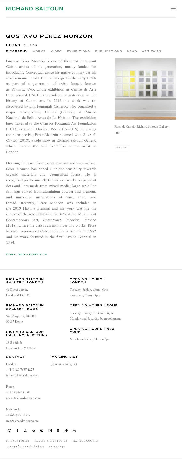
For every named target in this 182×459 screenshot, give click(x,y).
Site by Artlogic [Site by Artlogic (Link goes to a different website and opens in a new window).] (56, 447)
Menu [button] (173, 9)
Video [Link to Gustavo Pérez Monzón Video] (56, 51)
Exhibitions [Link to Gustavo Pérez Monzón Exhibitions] (78, 51)
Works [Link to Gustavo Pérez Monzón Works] (39, 51)
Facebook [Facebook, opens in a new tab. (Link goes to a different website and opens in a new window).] (17, 431)
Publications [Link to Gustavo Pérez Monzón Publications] (108, 51)
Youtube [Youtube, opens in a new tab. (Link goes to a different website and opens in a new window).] (25, 431)
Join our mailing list (64, 364)
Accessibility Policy (51, 441)
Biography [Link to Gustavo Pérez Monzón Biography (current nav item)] (17, 51)
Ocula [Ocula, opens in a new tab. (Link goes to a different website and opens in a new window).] (74, 431)
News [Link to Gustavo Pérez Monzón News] (132, 51)
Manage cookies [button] (86, 441)
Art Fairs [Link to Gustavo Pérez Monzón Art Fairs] (152, 51)
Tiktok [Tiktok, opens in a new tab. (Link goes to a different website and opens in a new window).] (66, 431)
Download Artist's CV (29, 255)
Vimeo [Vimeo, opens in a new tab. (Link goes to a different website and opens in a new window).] (33, 431)
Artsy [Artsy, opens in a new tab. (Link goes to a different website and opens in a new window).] (50, 431)
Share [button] (121, 147)
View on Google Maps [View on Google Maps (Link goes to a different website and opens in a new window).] (58, 431)
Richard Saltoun (34, 9)
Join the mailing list (42, 431)
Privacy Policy (18, 441)
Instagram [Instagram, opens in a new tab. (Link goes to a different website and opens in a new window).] (9, 431)
